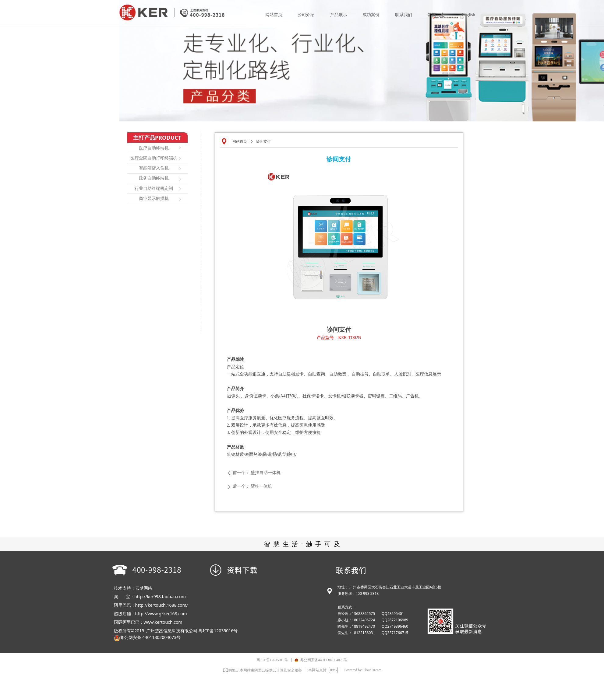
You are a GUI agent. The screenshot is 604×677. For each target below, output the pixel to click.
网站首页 (239, 141)
